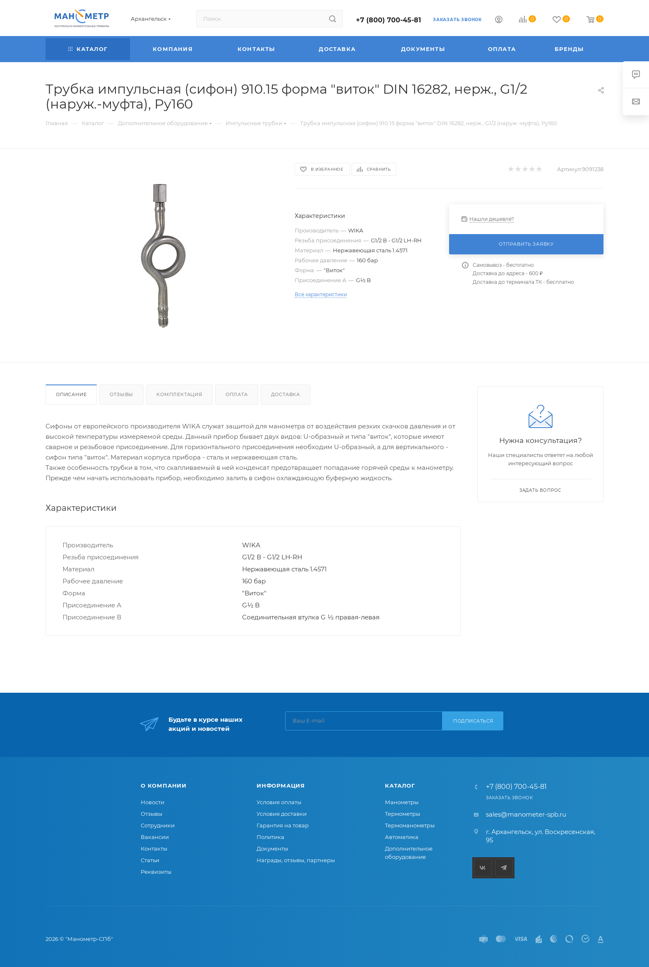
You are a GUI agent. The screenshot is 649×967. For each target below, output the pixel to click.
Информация (281, 785)
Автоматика (401, 837)
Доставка (285, 394)
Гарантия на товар (283, 825)
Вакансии (155, 837)
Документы (272, 848)
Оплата (237, 394)
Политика (270, 837)
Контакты (154, 848)
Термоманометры (410, 825)
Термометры (402, 813)
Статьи (150, 860)
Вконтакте (483, 868)
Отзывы (121, 394)
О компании (164, 785)
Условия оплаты (279, 802)
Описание (71, 394)
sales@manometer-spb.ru (526, 814)
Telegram (504, 868)
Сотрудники (158, 825)
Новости (152, 802)
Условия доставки (282, 813)
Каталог (400, 785)
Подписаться (473, 721)
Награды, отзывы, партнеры (296, 860)
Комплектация (179, 394)
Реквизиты (156, 871)
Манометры (401, 802)
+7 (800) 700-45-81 (388, 20)
